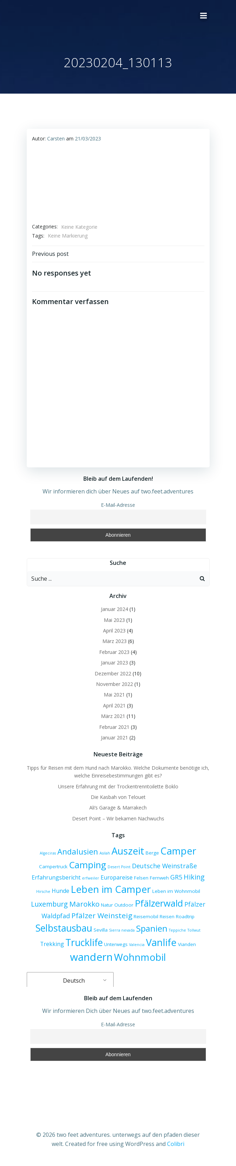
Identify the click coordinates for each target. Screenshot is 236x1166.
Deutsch (69, 980)
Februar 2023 (114, 652)
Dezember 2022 (113, 673)
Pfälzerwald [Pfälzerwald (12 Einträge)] (159, 903)
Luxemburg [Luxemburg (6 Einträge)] (49, 904)
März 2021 (113, 716)
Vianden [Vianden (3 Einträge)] (187, 944)
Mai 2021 (114, 694)
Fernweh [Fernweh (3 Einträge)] (159, 878)
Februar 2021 (114, 727)
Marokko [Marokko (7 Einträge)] (84, 904)
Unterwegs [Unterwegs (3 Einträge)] (116, 944)
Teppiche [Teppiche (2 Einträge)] (177, 930)
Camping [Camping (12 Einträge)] (87, 864)
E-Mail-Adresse (118, 505)
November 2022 (114, 684)
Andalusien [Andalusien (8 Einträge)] (77, 851)
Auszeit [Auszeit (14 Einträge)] (127, 850)
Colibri (175, 1144)
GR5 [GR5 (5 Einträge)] (176, 877)
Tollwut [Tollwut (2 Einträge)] (193, 930)
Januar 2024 (114, 609)
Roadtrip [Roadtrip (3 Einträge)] (185, 916)
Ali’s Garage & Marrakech (118, 807)
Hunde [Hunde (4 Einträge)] (60, 891)
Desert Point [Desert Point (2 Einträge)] (119, 866)
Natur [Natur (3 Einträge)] (107, 905)
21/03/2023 (88, 138)
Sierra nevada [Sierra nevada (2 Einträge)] (122, 930)
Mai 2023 (114, 620)
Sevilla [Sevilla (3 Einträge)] (101, 930)
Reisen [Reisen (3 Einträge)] (167, 916)
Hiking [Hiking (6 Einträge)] (194, 877)
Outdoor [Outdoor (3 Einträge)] (123, 905)
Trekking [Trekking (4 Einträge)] (52, 944)
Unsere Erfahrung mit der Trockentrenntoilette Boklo (118, 786)
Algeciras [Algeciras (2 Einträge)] (48, 853)
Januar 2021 (114, 737)
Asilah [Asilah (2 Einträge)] (105, 853)
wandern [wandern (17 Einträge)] (91, 957)
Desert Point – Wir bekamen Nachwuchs (118, 818)
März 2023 (114, 641)
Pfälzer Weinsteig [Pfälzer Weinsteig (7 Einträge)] (101, 915)
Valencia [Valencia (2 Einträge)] (137, 944)
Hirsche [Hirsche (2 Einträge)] (43, 891)
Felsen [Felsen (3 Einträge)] (141, 878)
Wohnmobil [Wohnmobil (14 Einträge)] (140, 957)
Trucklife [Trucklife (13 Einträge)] (84, 942)
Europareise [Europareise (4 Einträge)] (117, 877)
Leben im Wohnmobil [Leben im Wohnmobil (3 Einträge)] (176, 891)
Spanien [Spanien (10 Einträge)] (151, 928)
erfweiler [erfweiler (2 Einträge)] (90, 878)
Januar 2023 (114, 662)
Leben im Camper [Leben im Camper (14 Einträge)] (111, 889)
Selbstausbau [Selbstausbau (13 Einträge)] (64, 927)
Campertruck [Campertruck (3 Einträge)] (53, 866)
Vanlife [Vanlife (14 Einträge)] (161, 942)
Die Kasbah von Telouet (118, 797)
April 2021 (114, 705)
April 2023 (114, 630)
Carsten (56, 138)
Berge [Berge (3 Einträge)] (152, 853)
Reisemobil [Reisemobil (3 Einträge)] (146, 916)
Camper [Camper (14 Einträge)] (178, 850)
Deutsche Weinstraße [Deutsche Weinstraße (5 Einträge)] (164, 866)
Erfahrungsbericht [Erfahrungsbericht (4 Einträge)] (56, 877)
